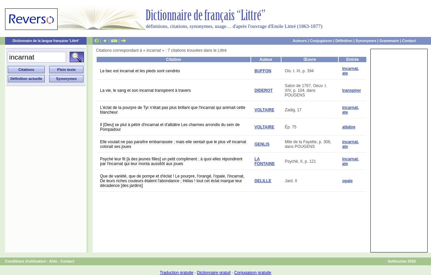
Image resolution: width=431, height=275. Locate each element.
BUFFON (263, 71)
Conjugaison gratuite (252, 272)
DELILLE (263, 181)
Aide (53, 261)
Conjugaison (321, 41)
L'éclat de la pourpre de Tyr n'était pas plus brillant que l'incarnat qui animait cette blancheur (172, 110)
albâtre (348, 127)
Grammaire (389, 41)
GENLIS (262, 144)
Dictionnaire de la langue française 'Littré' (45, 41)
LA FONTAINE (265, 161)
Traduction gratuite (176, 272)
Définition (344, 41)
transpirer (351, 90)
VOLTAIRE (264, 110)
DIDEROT (264, 90)
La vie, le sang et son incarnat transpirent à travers (145, 90)
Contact (409, 41)
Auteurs (300, 41)
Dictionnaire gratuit (214, 272)
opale (347, 181)
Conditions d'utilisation (25, 261)
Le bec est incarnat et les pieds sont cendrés (140, 71)
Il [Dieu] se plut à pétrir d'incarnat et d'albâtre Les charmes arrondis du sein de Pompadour (170, 127)
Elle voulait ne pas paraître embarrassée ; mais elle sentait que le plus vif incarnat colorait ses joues (173, 144)
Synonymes (366, 41)
